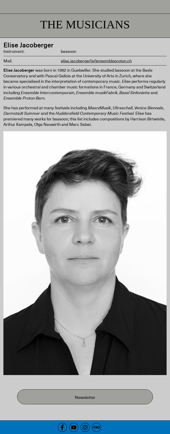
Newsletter (85, 397)
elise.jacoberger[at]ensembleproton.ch (96, 61)
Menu (163, 6)
